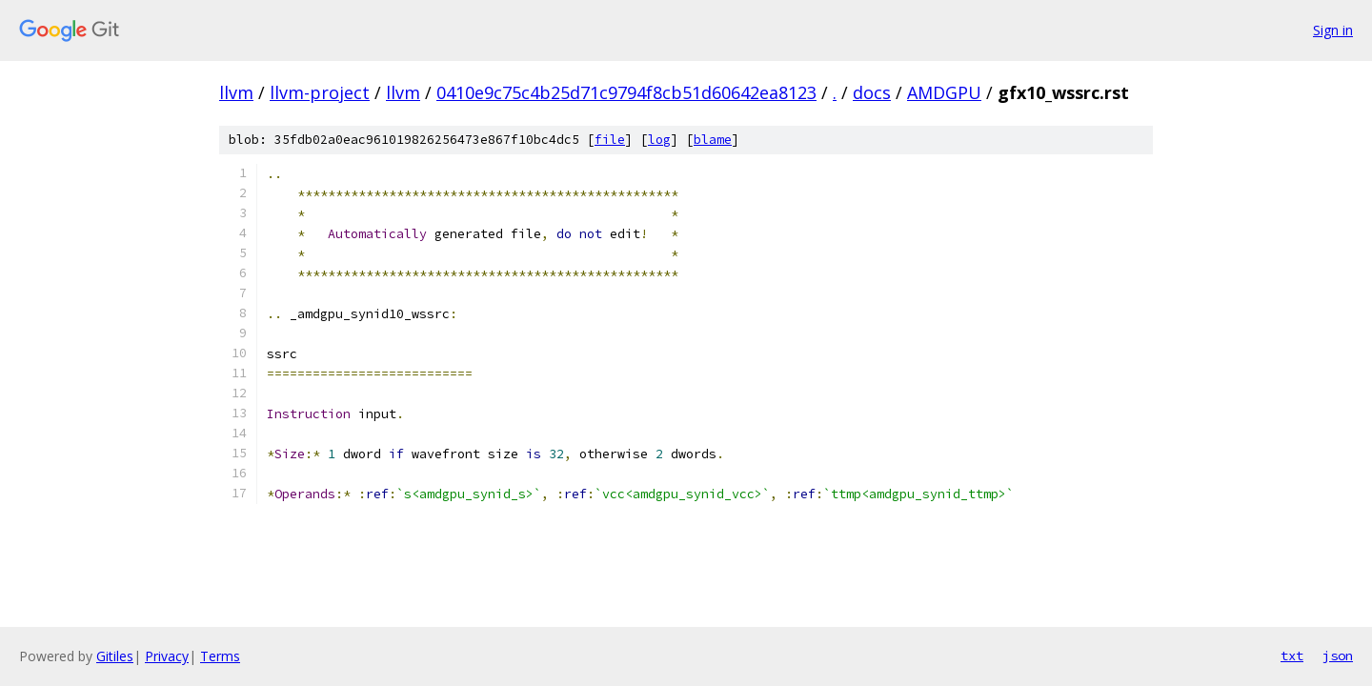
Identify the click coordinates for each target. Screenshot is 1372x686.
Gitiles (114, 656)
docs (872, 92)
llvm (236, 92)
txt (1292, 655)
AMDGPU (944, 92)
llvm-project (320, 92)
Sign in (1333, 30)
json (1337, 655)
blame (713, 139)
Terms (220, 656)
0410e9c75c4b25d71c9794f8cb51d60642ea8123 (626, 92)
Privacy (167, 656)
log (659, 139)
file (610, 139)
